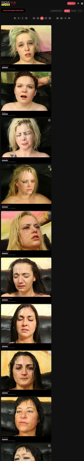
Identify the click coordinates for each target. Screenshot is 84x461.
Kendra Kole (47, 293)
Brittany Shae (6, 176)
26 (42, 18)
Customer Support (48, 450)
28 (50, 18)
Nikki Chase (46, 332)
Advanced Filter (53, 11)
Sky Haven (5, 215)
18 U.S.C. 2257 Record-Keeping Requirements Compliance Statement (42, 446)
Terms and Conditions (27, 450)
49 (61, 18)
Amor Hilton (5, 98)
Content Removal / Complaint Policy (65, 450)
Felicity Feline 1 (47, 254)
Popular (73, 11)
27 (46, 18)
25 (38, 18)
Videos (14, 450)
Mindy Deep (5, 137)
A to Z (80, 11)
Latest (65, 11)
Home (9, 450)
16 (26, 18)
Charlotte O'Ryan (48, 137)
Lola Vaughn (47, 372)
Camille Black (6, 372)
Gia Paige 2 (5, 254)
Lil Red (45, 58)
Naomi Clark (6, 332)
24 (34, 18)
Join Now (71, 3)
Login (18, 450)
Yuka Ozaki (46, 215)
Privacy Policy (38, 450)
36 (57, 18)
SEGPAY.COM (37, 455)
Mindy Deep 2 (47, 98)
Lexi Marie (5, 293)
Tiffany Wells (47, 176)
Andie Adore (6, 58)
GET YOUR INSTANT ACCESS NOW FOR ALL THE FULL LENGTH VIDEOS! (42, 431)
